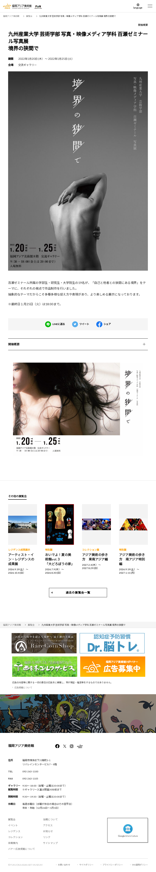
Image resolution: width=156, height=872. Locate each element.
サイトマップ (50, 843)
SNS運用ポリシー (140, 865)
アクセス (48, 825)
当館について (50, 819)
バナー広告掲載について (21, 848)
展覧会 (11, 819)
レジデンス (14, 831)
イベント (13, 825)
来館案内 (13, 843)
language (137, 7)
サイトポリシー (86, 865)
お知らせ (48, 831)
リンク (46, 837)
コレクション (15, 837)
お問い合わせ (64, 865)
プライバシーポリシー (113, 865)
